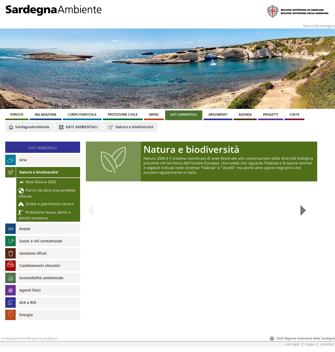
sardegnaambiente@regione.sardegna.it (29, 338)
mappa (310, 344)
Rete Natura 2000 (37, 181)
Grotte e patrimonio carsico (46, 203)
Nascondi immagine (319, 25)
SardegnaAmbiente (29, 127)
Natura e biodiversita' (131, 127)
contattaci (327, 344)
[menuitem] (17, 115)
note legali (292, 344)
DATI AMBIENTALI (78, 127)
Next (303, 210)
